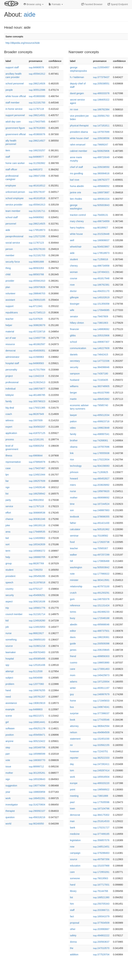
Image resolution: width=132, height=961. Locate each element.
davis (73, 637)
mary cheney (77, 221)
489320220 (101, 783)
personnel (11, 223)
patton (73, 421)
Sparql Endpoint (118, 4)
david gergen (77, 93)
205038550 (101, 167)
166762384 (101, 109)
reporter (74, 757)
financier (74, 329)
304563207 (37, 426)
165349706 (37, 747)
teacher (10, 318)
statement (75, 738)
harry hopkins (77, 227)
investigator (12, 804)
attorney (74, 726)
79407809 (100, 316)
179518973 (37, 230)
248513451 (101, 846)
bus (72, 707)
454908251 (37, 595)
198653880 (101, 662)
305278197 (37, 192)
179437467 (37, 468)
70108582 (100, 535)
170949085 (101, 310)
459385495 (37, 658)
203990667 (101, 929)
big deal (10, 407)
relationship (76, 586)
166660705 (37, 557)
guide (73, 643)
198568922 (101, 789)
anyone (9, 741)
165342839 (37, 544)
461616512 (37, 185)
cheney (74, 265)
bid (7, 538)
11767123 (36, 242)
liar (7, 481)
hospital (10, 658)
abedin (73, 624)
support (10, 306)
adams (73, 681)
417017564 (37, 369)
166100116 (37, 525)
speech (9, 582)
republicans (12, 312)
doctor (73, 291)
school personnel (15, 83)
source (9, 646)
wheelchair (75, 246)
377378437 (101, 77)
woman (74, 272)
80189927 (100, 227)
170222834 (101, 459)
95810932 (36, 500)
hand (8, 690)
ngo (7, 487)
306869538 (37, 512)
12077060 (36, 684)
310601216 (37, 646)
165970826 (37, 287)
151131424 (101, 605)
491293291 (101, 592)
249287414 (101, 770)
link (72, 453)
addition (74, 954)
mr (71, 745)
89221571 (36, 715)
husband (74, 380)
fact (72, 916)
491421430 (101, 523)
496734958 (101, 265)
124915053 (37, 627)
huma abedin (77, 186)
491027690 (101, 392)
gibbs (73, 335)
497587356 (101, 859)
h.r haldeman (77, 77)
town (72, 808)
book (72, 719)
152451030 (101, 738)
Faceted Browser (92, 4)
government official (16, 134)
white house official (16, 96)
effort (8, 512)
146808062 (101, 329)
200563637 (101, 941)
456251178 (37, 728)
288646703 (37, 293)
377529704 (101, 954)
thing (8, 268)
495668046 (101, 624)
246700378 (101, 599)
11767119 (36, 506)
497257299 (101, 554)
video (73, 427)
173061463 (101, 669)
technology (76, 465)
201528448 (101, 234)
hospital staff (12, 363)
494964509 (101, 732)
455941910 (37, 280)
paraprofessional (14, 236)
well (72, 240)
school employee (15, 198)
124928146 (37, 487)
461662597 (37, 344)
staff (8, 156)
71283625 (100, 472)
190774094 (37, 785)
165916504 (101, 776)
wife (72, 310)
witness (10, 420)
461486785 (37, 395)
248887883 (101, 510)
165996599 (37, 753)
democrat (10, 350)
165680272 (37, 550)
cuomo (73, 662)
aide (29, 14)
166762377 (101, 179)
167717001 (101, 884)
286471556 (37, 175)
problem (10, 684)
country (9, 588)
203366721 (101, 910)
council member (14, 614)
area (8, 531)
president (10, 576)
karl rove (74, 179)
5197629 (36, 318)
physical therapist (79, 125)
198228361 (101, 637)
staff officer (11, 169)
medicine (75, 834)
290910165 (37, 299)
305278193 (37, 249)
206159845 (101, 649)
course (73, 278)
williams (74, 386)
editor (73, 630)
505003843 (101, 205)
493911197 (101, 688)
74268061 (100, 440)
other (72, 929)
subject (9, 677)
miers (73, 485)
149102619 (101, 297)
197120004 (101, 681)
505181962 (101, 529)
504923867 (101, 246)
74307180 (100, 373)
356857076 (101, 840)
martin (73, 399)
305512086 (37, 90)
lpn (7, 474)
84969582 (36, 217)
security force (13, 261)
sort (7, 544)
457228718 (37, 331)
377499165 (101, 834)
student (9, 569)
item (8, 150)
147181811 (101, 125)
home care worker (15, 163)
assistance (11, 703)
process (10, 439)
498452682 (101, 399)
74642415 (100, 354)
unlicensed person (15, 192)
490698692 (101, 497)
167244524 (101, 504)
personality (11, 369)
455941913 (37, 204)
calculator (75, 529)
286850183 (37, 639)
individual (10, 388)
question (10, 817)
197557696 (101, 446)
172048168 (101, 618)
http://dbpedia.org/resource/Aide (23, 43)
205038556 (101, 138)
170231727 (101, 827)
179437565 (37, 121)
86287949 (36, 414)
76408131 (100, 215)
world (8, 823)
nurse (9, 633)
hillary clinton (77, 322)
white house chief (79, 138)
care (72, 872)
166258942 (37, 493)
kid (7, 620)
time (72, 504)
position (10, 734)
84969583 (36, 363)
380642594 (101, 726)
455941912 (37, 73)
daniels (74, 354)
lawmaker (11, 652)
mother (9, 772)
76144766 (100, 891)
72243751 (100, 751)
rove (72, 284)
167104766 (101, 808)
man (72, 821)
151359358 (101, 303)
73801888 (100, 795)
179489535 (37, 531)
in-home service (14, 109)
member (10, 255)
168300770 (37, 760)
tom (72, 770)
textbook (74, 516)
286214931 (37, 115)
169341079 (101, 916)
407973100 (101, 586)
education (75, 865)
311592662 (37, 163)
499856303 (101, 656)
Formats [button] (56, 4)
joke (8, 525)
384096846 (101, 367)
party (8, 500)
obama (73, 446)
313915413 (37, 382)
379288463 (101, 853)
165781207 (37, 696)
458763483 (37, 652)
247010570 (101, 948)
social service (13, 242)
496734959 (101, 221)
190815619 (37, 703)
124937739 (37, 338)
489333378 (101, 93)
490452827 (101, 478)
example (10, 709)
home (73, 700)
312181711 (37, 211)
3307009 (36, 420)
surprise (74, 713)
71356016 (100, 259)
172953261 (101, 872)
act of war (11, 338)
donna (73, 941)
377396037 (101, 713)
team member (13, 211)
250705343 (101, 903)
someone (75, 878)
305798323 (37, 401)
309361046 (37, 519)
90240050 (36, 823)
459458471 (37, 734)
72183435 (100, 380)
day (72, 764)
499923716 (101, 421)
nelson (73, 732)
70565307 (100, 548)
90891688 (36, 261)
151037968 (101, 865)
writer (73, 688)
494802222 (101, 935)
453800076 (37, 134)
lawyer (73, 415)
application (11, 433)
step (8, 747)
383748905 (101, 386)
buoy (72, 618)
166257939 (37, 481)
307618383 (37, 128)
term (8, 550)
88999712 (36, 766)
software (10, 728)
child (8, 274)
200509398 (101, 643)
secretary (75, 360)
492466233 (101, 611)
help (8, 557)
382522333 (101, 757)
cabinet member (78, 151)
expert (9, 426)
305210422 (37, 741)
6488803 (36, 709)
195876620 (101, 491)
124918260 (37, 620)
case (8, 468)
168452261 (37, 798)
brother (74, 440)
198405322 (101, 99)
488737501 (101, 630)
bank (72, 827)
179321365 (37, 407)
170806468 (101, 561)
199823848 (101, 427)
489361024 (101, 198)
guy (72, 694)
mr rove (74, 109)
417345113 (37, 312)
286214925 (37, 223)
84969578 (36, 67)
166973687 (101, 192)
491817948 (101, 278)
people (9, 90)
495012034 (101, 415)
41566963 (36, 357)
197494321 (101, 272)
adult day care (13, 121)
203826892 (101, 485)
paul (72, 802)
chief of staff (76, 167)
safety (73, 935)
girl (7, 722)
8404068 (36, 677)
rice (72, 459)
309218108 (37, 601)
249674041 (101, 707)
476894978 (37, 462)
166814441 (37, 722)
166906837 (101, 240)
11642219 (36, 376)
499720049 (101, 157)
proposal (74, 922)
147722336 (101, 360)
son (72, 510)
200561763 (101, 115)
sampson (75, 373)
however (74, 751)
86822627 (36, 633)
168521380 (101, 897)
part (8, 753)
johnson (74, 472)
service (9, 506)
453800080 (37, 96)
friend (73, 656)
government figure (15, 128)
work (8, 798)
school (73, 341)
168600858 (37, 792)
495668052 (101, 186)
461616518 (37, 198)
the (71, 948)
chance (9, 519)
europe (74, 783)
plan (8, 287)
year (8, 792)
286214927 (37, 140)
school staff (12, 217)
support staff (12, 67)
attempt (10, 671)
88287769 (36, 563)
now (72, 846)
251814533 (101, 821)
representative (13, 462)
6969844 (36, 455)
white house (76, 234)
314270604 (37, 804)
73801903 (100, 322)
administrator (12, 357)
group (9, 563)
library (73, 891)
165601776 (37, 607)
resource (10, 344)
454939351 (37, 350)
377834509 (101, 922)
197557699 (101, 132)
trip (7, 607)
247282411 (101, 764)
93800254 (36, 445)
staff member (12, 102)
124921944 (37, 474)
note (72, 573)
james (73, 649)
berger (73, 392)
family (9, 401)
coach (9, 414)
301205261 (37, 772)
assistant (10, 299)
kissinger (74, 303)
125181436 (37, 665)
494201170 (101, 291)
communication (78, 348)
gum (72, 599)
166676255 (37, 690)
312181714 (37, 614)
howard (74, 478)
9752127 (36, 588)
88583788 (36, 274)
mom (72, 675)
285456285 (37, 576)
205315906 (101, 335)
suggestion (11, 785)
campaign (75, 853)
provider (10, 280)
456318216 (37, 817)
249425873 (101, 675)
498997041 (101, 434)
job (7, 627)
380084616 (101, 173)
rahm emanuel (77, 144)
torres (73, 611)
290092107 (37, 811)
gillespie (74, 297)
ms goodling (76, 173)
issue (8, 766)
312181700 (37, 102)
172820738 (101, 542)
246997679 (101, 694)
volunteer (10, 293)
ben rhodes (76, 198)
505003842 (101, 567)
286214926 (37, 83)
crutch (73, 592)
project (9, 376)
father (73, 523)
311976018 (37, 582)
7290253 (36, 569)
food (72, 542)
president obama (79, 132)
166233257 (37, 150)
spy (7, 665)
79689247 (100, 144)
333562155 (101, 745)
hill (71, 561)
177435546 (101, 719)
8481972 (36, 169)
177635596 (101, 802)
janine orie (75, 192)
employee (11, 185)
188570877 (37, 388)
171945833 (101, 700)
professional (12, 382)
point (72, 789)
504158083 (101, 465)
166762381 (101, 284)
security (10, 595)
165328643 (37, 779)
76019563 (100, 878)
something (11, 639)
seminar (74, 535)
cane (72, 669)
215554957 (101, 67)
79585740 (100, 405)
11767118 (36, 109)
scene (9, 715)
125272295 (37, 236)
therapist (10, 811)
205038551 (101, 83)
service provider (14, 204)
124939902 (37, 538)
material (10, 331)
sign (8, 779)
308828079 (37, 325)
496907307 (101, 341)
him (72, 903)
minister (74, 580)
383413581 (101, 580)
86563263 (36, 268)
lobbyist (10, 395)
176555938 (101, 453)
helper (9, 325)
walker (73, 554)
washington (76, 567)
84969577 (36, 156)
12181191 (36, 439)
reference (75, 605)
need (8, 696)
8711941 (36, 306)
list (7, 493)
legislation (75, 840)
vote (8, 760)
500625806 (101, 151)
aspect (9, 601)
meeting (74, 795)
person (9, 249)
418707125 (37, 433)
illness (9, 455)
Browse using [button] (33, 4)
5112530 (36, 671)
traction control (78, 215)
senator (74, 316)
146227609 (101, 348)
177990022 (101, 573)
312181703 (37, 255)
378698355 (101, 516)
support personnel (15, 115)
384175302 (101, 814)
